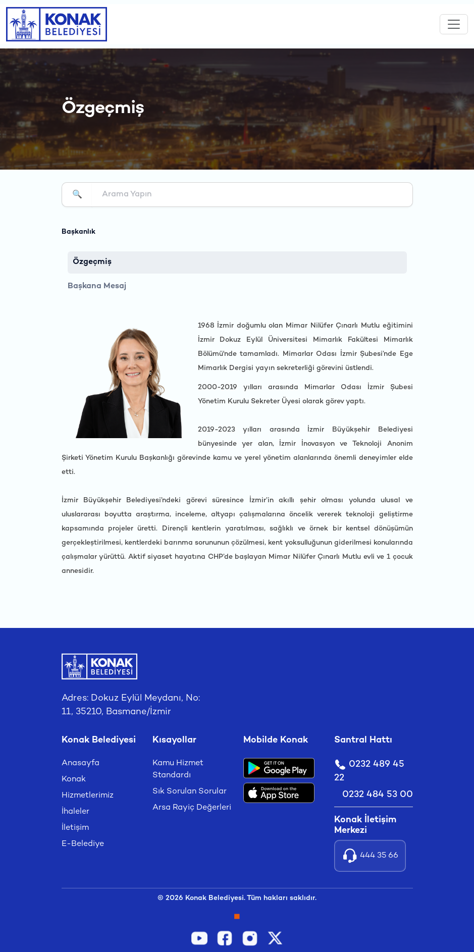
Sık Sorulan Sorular (189, 791)
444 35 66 (370, 856)
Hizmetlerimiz (88, 795)
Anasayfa (80, 763)
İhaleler (75, 812)
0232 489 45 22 (369, 770)
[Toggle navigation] (454, 24)
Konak (74, 779)
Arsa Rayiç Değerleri (191, 808)
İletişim (75, 828)
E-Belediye (83, 844)
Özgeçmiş (92, 262)
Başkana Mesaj (97, 286)
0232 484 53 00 (377, 795)
